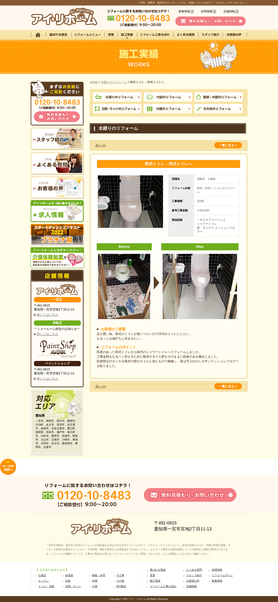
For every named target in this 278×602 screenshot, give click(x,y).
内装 (67, 580)
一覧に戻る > (228, 145)
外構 (94, 580)
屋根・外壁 (98, 575)
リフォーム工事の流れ (163, 586)
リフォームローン (222, 575)
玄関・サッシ (73, 586)
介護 (94, 586)
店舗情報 (229, 11)
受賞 (152, 575)
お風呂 (42, 575)
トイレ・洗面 (46, 586)
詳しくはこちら (47, 314)
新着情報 (184, 11)
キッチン (43, 580)
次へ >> (100, 145)
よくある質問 (194, 569)
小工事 (120, 575)
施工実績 (155, 580)
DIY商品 (121, 586)
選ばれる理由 (158, 569)
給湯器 (69, 575)
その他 (120, 580)
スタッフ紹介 (194, 575)
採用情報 (206, 11)
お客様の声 (192, 580)
